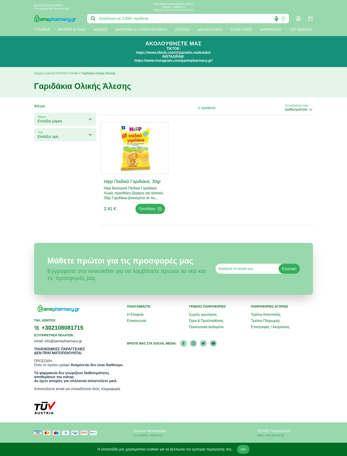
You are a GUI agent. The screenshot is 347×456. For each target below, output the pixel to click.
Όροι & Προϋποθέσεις (206, 321)
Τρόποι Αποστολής (266, 314)
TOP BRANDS (300, 29)
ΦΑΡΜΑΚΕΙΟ (270, 29)
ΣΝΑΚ (74, 73)
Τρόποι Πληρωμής (265, 321)
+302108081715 (62, 327)
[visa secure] (76, 433)
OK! (243, 449)
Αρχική (39, 73)
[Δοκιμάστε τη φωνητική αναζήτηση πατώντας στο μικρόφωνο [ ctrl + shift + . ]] (276, 18)
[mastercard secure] (85, 433)
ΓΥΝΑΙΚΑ (42, 29)
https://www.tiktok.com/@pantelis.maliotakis (173, 52)
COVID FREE (241, 29)
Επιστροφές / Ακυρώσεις (270, 327)
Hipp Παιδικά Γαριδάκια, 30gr (132, 181)
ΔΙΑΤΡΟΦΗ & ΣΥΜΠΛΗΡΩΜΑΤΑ (141, 29)
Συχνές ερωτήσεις (203, 314)
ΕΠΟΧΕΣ (182, 29)
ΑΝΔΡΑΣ (101, 29)
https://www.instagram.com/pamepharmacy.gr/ (173, 60)
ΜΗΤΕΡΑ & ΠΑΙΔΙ (72, 29)
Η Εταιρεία (135, 314)
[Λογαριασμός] (298, 18)
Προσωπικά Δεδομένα (206, 327)
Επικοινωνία (136, 321)
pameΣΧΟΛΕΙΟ (210, 29)
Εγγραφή (289, 269)
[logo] (57, 18)
